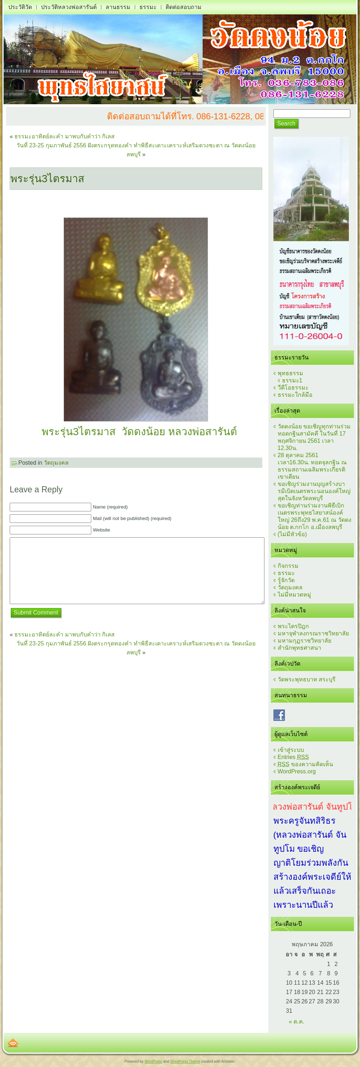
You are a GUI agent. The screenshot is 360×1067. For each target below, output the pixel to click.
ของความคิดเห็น (305, 764)
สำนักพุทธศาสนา (299, 648)
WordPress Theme (185, 1061)
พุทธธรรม (290, 373)
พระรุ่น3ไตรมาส (47, 178)
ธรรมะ (286, 573)
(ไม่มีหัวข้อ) (292, 534)
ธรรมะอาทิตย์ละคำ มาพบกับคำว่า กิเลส (64, 136)
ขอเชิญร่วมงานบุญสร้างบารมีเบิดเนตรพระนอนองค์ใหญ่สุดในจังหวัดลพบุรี (314, 491)
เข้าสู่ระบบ (291, 750)
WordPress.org (297, 771)
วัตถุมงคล (56, 463)
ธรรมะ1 (292, 380)
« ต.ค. (296, 1021)
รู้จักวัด (286, 580)
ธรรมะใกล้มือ (295, 395)
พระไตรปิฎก (293, 626)
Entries (293, 757)
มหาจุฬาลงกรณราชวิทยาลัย (313, 633)
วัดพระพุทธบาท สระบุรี (307, 679)
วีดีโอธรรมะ (293, 388)
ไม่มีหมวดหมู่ (294, 595)
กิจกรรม (288, 566)
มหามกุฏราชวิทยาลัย (304, 641)
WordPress (153, 1061)
